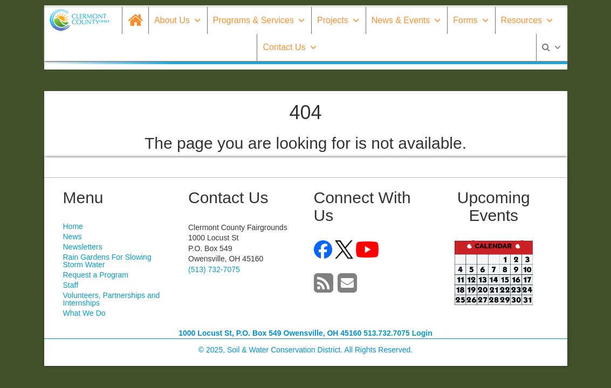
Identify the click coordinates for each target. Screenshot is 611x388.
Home (73, 226)
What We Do (84, 313)
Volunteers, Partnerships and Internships (111, 299)
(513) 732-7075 (214, 269)
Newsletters (82, 246)
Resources (527, 20)
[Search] (552, 47)
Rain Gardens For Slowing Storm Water (107, 261)
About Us (178, 20)
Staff (71, 285)
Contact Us (290, 47)
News (72, 236)
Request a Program (95, 275)
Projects (338, 20)
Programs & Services (259, 20)
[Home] (135, 20)
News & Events (407, 20)
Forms (471, 20)
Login (422, 333)
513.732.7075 (386, 333)
